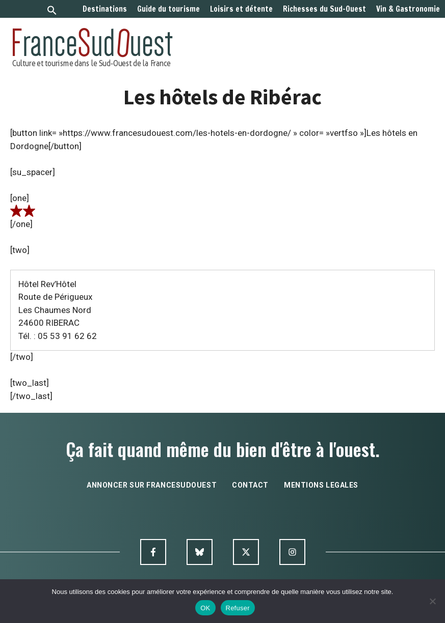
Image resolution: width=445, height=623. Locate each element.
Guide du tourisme (168, 9)
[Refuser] (432, 601)
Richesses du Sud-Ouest (324, 9)
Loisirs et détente (241, 9)
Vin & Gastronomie (408, 9)
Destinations (105, 9)
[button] (52, 11)
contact (250, 485)
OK (205, 608)
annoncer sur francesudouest (152, 485)
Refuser (238, 608)
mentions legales (321, 485)
